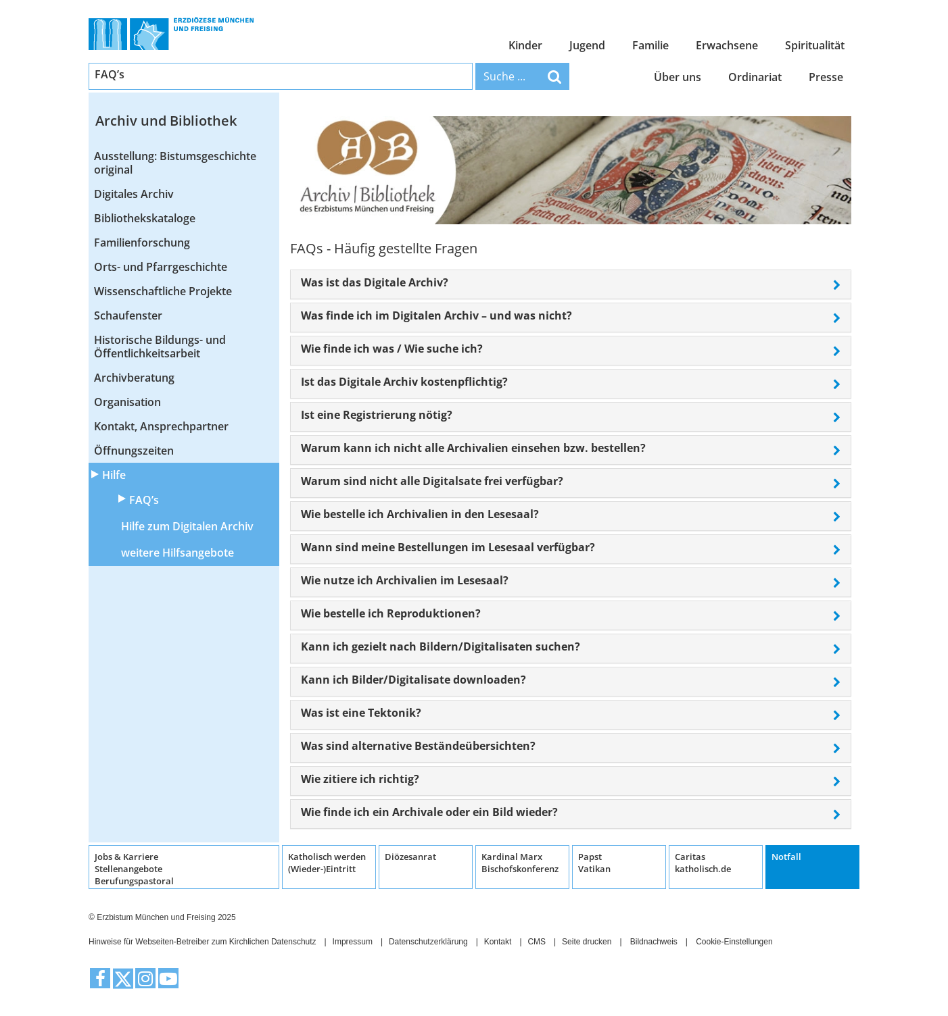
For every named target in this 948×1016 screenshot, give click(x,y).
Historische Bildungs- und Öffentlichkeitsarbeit (160, 346)
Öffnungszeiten (134, 450)
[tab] (571, 284)
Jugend (587, 45)
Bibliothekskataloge (144, 218)
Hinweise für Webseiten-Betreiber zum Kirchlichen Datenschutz (202, 941)
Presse (826, 77)
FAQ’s (144, 499)
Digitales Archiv (134, 193)
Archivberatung (134, 377)
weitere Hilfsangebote (177, 552)
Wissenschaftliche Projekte (163, 291)
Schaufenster (128, 315)
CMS (536, 941)
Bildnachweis (654, 941)
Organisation (127, 402)
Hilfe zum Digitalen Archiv (187, 526)
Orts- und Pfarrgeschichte (160, 266)
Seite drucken (586, 941)
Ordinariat (755, 77)
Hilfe (114, 474)
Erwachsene (727, 45)
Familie (650, 45)
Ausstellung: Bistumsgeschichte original (175, 163)
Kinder (525, 45)
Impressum (353, 941)
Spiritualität (815, 45)
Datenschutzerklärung (428, 941)
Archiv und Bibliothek (166, 120)
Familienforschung (142, 242)
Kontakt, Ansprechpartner (161, 426)
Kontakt (498, 941)
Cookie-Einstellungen (734, 941)
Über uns (677, 77)
